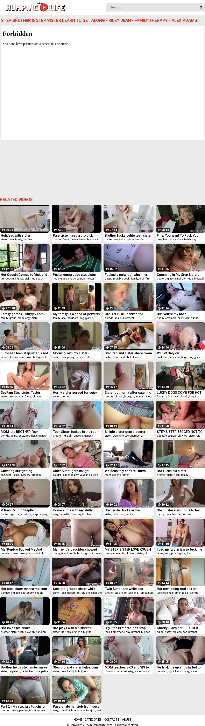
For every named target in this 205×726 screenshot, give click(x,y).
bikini (181, 318)
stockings (121, 592)
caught (57, 474)
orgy (27, 318)
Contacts (111, 719)
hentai (90, 278)
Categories (93, 719)
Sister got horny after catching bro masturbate (128, 393)
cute (73, 514)
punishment (127, 318)
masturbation (143, 396)
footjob (90, 710)
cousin (10, 278)
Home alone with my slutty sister (73, 510)
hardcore (168, 239)
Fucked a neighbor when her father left (126, 275)
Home (78, 719)
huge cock (37, 278)
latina (16, 474)
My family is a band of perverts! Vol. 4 (77, 314)
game (130, 239)
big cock (124, 278)
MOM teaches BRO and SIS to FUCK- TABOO (127, 667)
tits (3, 278)
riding (13, 435)
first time (66, 553)
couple (39, 592)
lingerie (193, 396)
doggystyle (86, 318)
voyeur (84, 474)
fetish (187, 239)
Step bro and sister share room (128, 353)
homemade (118, 631)
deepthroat (111, 278)
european (18, 357)
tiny (194, 239)
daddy (160, 514)
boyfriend (14, 671)
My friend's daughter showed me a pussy (75, 549)
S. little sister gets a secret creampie (125, 432)
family (18, 239)
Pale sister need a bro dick (73, 235)
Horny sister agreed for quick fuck (75, 393)
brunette (64, 514)
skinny (94, 239)
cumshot (67, 474)
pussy (74, 239)
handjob (124, 357)
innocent (6, 357)
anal (70, 278)
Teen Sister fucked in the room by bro (76, 432)
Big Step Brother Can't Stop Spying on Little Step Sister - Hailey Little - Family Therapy (126, 628)
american (41, 435)
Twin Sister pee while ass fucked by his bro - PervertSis (127, 589)
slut (187, 318)
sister (4, 239)
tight (69, 435)
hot (55, 278)
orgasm (36, 474)
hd (64, 435)
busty (22, 435)
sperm (167, 592)
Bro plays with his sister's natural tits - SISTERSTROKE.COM (72, 628)
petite (108, 239)
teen (11, 239)
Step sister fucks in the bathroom (122, 510)
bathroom (118, 514)
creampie (79, 278)
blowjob (84, 239)
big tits (19, 278)
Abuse (126, 719)
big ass (62, 278)
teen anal (174, 357)
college (93, 474)
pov (76, 474)
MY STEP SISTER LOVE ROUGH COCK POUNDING (128, 549)
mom (21, 318)
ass (116, 318)
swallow (25, 474)
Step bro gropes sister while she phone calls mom (74, 589)
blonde (139, 239)
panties (5, 592)
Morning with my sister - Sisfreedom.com (71, 353)
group (12, 318)
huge (190, 278)
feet (98, 710)
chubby (77, 553)
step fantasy (40, 514)
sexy (55, 514)
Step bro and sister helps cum (75, 667)
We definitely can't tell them (125, 471)
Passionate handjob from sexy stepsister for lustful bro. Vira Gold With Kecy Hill (76, 706)
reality (168, 396)
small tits (180, 278)
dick (27, 278)
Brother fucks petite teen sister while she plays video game (128, 235)
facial (66, 239)
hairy (175, 396)
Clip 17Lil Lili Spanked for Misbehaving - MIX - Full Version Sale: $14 (124, 314)
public (194, 318)
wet (43, 710)
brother (27, 239)
